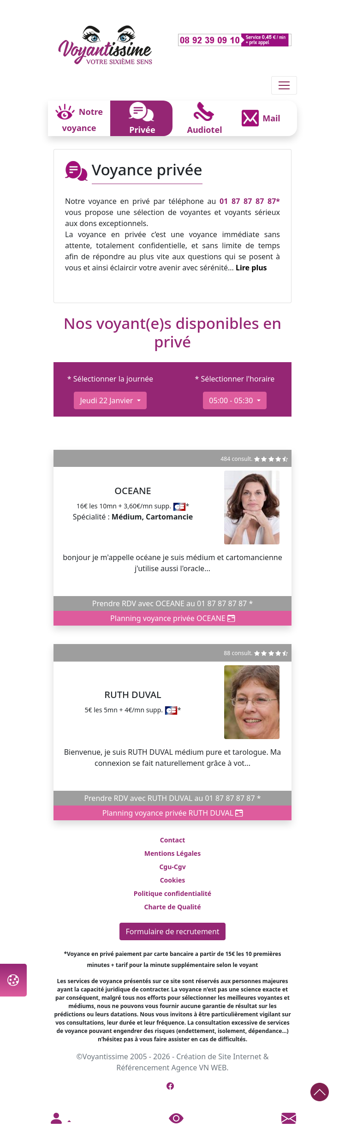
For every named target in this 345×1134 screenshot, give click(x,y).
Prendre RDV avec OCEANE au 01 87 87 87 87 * (172, 603)
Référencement (142, 1067)
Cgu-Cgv (172, 866)
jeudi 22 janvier (107, 400)
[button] (60, 1118)
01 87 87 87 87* (250, 201)
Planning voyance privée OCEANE (172, 618)
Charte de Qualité (172, 906)
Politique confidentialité (172, 893)
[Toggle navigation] (284, 85)
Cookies (172, 880)
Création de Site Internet (218, 1056)
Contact (172, 840)
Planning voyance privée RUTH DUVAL (172, 813)
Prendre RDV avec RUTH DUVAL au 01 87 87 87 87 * (172, 798)
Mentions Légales (172, 853)
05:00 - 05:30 (232, 400)
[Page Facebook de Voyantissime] (170, 1086)
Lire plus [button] (251, 268)
